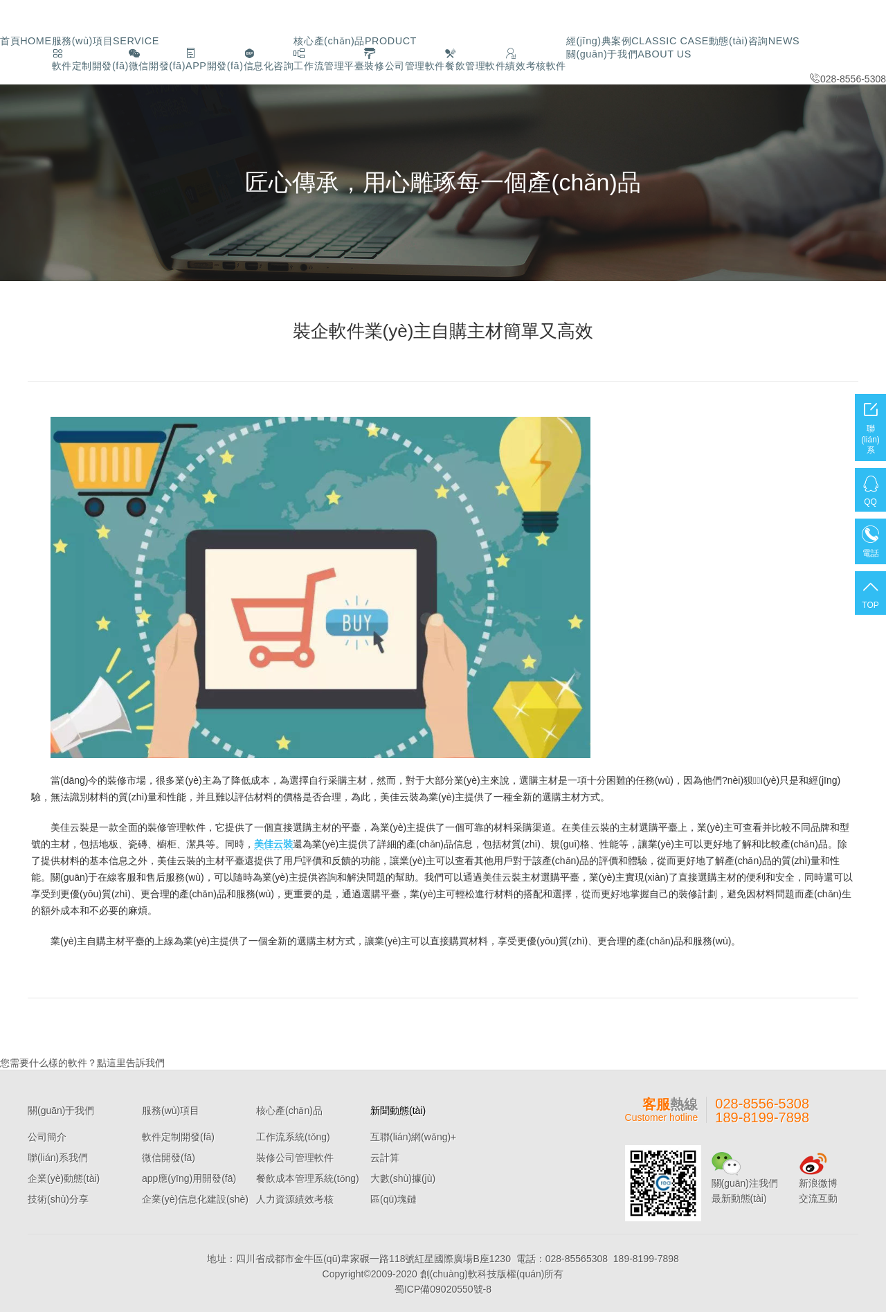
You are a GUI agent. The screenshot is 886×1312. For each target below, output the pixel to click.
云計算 (384, 1156)
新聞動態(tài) (398, 1109)
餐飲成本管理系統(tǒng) (307, 1177)
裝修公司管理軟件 (295, 1156)
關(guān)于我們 (812, 40)
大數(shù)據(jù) (402, 1177)
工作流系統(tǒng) (293, 1135)
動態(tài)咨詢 (711, 40)
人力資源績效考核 (295, 1197)
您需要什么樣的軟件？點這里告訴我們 (82, 1061)
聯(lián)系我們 (58, 1156)
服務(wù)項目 (98, 40)
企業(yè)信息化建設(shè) (195, 1197)
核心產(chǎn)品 (333, 40)
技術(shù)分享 (58, 1197)
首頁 (24, 40)
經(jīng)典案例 (603, 40)
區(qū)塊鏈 (393, 1197)
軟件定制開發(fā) (178, 1135)
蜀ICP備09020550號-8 (443, 1287)
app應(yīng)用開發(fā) (189, 1177)
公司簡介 (47, 1135)
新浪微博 (818, 1181)
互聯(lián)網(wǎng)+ (413, 1135)
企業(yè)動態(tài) (64, 1177)
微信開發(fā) (168, 1156)
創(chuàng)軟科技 (458, 1272)
